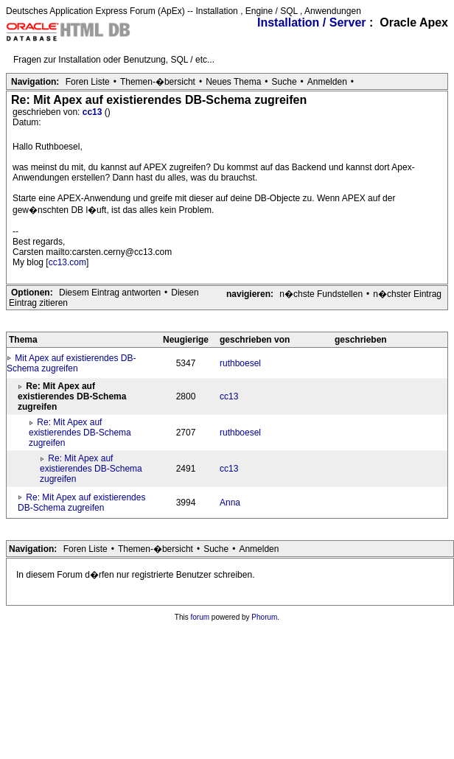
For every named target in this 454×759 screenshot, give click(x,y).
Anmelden (327, 82)
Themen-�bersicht (157, 82)
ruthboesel (240, 363)
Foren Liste (88, 82)
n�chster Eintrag (407, 294)
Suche (284, 82)
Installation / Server (311, 22)
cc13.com (67, 262)
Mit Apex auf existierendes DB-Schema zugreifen (71, 363)
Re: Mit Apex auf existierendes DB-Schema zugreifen (80, 432)
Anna (230, 502)
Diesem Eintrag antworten (110, 292)
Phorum (264, 617)
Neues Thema (233, 82)
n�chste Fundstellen (321, 294)
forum (200, 617)
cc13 (94, 112)
